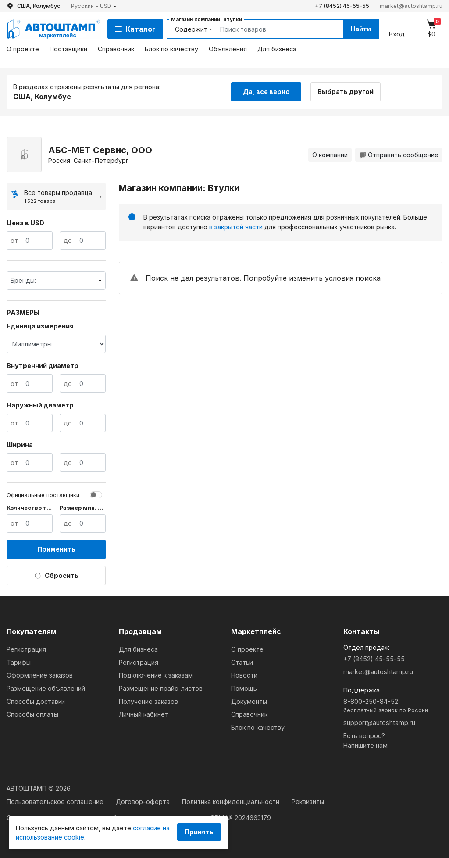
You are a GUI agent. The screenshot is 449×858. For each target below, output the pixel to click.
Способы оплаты (32, 714)
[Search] (271, 29)
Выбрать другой (345, 91)
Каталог (135, 29)
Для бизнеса (276, 49)
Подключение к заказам (156, 675)
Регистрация (26, 649)
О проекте (23, 49)
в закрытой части (236, 227)
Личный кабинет (143, 714)
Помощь (244, 688)
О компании (330, 155)
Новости (244, 675)
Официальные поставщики (43, 495)
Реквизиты (308, 801)
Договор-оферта (143, 801)
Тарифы (19, 662)
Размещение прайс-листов (161, 688)
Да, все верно (266, 91)
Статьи (242, 662)
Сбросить (56, 576)
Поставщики (68, 49)
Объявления (228, 49)
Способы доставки (36, 701)
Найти (360, 28)
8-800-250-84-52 (392, 706)
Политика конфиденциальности (231, 801)
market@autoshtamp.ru (411, 6)
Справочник (116, 49)
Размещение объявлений (46, 688)
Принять (199, 832)
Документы (249, 701)
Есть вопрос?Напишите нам (365, 740)
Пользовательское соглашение (56, 801)
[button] (94, 6)
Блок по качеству (171, 49)
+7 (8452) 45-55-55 (342, 6)
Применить (56, 549)
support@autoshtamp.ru (379, 722)
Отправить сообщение (398, 155)
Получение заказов (148, 701)
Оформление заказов (40, 675)
